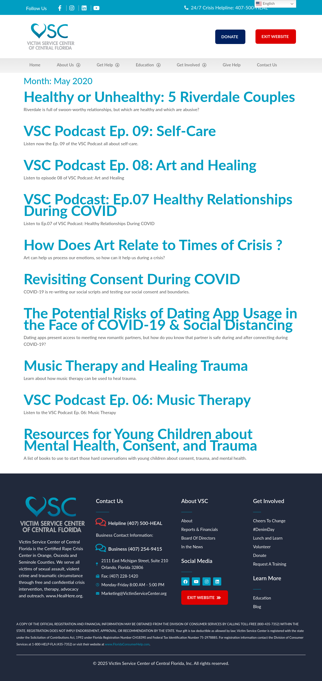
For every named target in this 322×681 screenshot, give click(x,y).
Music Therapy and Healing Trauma (136, 365)
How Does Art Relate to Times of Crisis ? (153, 244)
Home (34, 64)
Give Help (232, 64)
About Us (68, 65)
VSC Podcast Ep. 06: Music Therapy (137, 399)
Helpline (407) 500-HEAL (135, 523)
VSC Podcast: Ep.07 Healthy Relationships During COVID (158, 204)
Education (148, 65)
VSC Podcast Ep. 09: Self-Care (120, 130)
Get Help (108, 65)
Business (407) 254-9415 (135, 549)
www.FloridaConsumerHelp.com (127, 644)
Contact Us (267, 64)
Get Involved (192, 65)
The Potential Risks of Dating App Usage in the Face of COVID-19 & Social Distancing (160, 318)
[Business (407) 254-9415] (100, 548)
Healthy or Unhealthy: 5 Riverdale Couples (159, 96)
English (265, 4)
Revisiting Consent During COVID (132, 278)
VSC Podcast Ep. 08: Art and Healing (140, 164)
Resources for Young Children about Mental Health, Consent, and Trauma (140, 439)
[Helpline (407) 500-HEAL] (100, 522)
